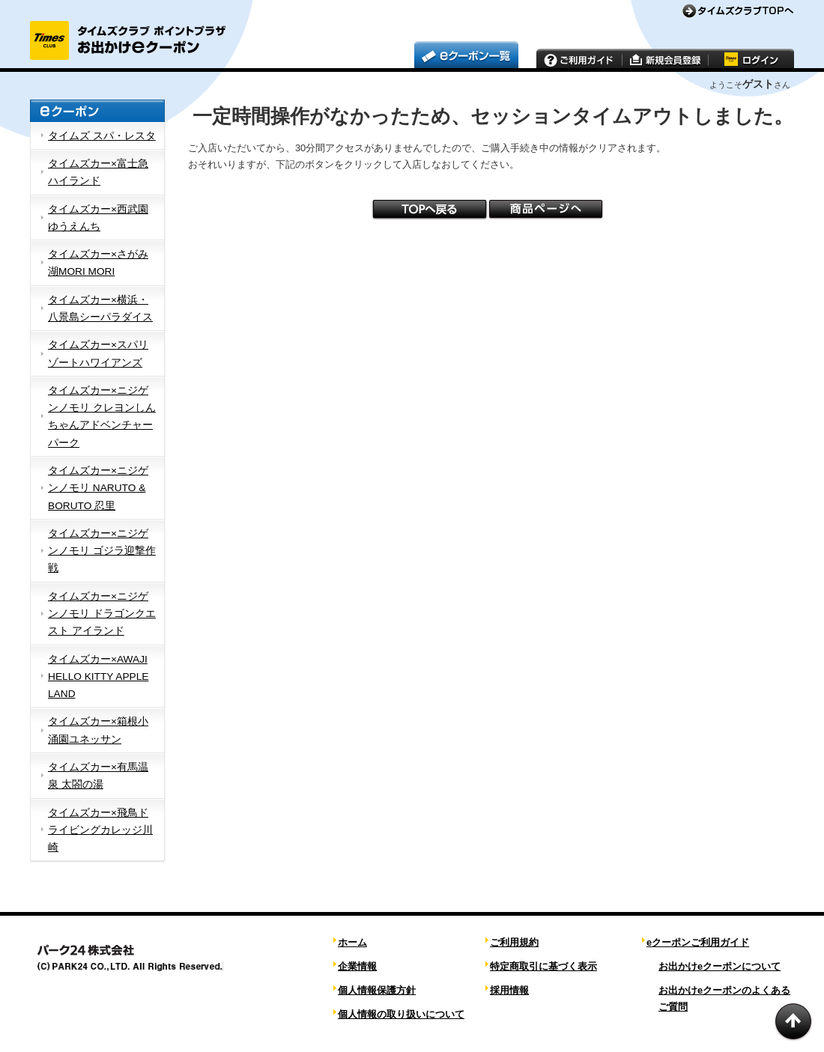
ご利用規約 (514, 942)
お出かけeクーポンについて (719, 966)
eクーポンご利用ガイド (697, 942)
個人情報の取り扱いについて (401, 1014)
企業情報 (357, 966)
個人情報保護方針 (377, 990)
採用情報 (509, 990)
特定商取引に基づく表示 (543, 966)
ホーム (352, 942)
